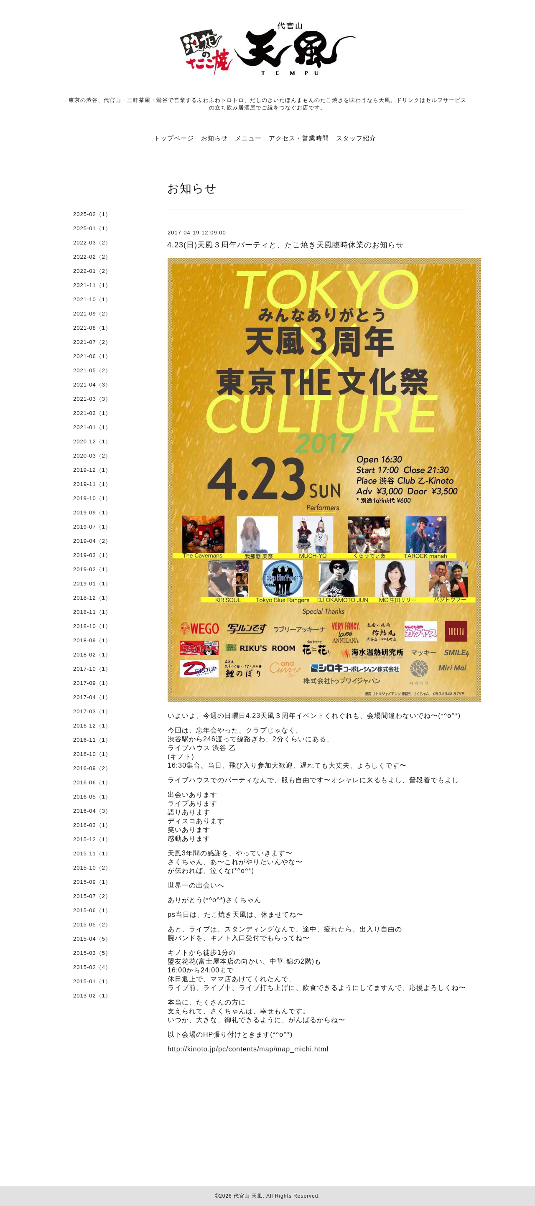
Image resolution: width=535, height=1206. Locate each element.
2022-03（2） (92, 242)
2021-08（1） (92, 328)
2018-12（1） (92, 598)
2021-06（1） (92, 356)
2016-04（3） (92, 811)
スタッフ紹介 (356, 138)
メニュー (248, 138)
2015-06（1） (92, 910)
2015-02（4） (92, 967)
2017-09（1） (92, 683)
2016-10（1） (92, 754)
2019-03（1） (92, 555)
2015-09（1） (92, 882)
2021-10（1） (92, 299)
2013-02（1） (92, 995)
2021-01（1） (92, 427)
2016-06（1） (92, 782)
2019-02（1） (92, 569)
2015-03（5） (92, 953)
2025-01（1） (92, 228)
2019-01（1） (92, 583)
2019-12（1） (92, 470)
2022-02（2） (92, 257)
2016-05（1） (92, 797)
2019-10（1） (92, 498)
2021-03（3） (92, 399)
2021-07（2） (92, 342)
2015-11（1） (92, 853)
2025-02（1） (92, 214)
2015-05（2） (92, 924)
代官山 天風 (248, 1196)
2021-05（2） (92, 370)
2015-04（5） (92, 939)
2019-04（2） (92, 541)
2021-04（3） (92, 385)
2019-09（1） (92, 512)
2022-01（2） (92, 271)
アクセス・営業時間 (299, 138)
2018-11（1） (92, 612)
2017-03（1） (92, 711)
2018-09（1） (92, 640)
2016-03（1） (92, 825)
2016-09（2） (92, 768)
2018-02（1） (92, 654)
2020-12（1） (92, 441)
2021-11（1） (92, 285)
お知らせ (214, 138)
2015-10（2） (92, 868)
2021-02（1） (92, 413)
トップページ (174, 138)
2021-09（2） (92, 313)
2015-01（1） (92, 981)
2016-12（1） (92, 726)
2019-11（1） (92, 484)
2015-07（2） (92, 896)
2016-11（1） (92, 740)
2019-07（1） (92, 527)
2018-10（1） (92, 626)
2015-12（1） (92, 839)
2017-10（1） (92, 669)
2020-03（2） (92, 456)
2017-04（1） (92, 697)
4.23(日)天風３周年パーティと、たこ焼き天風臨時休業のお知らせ (285, 245)
